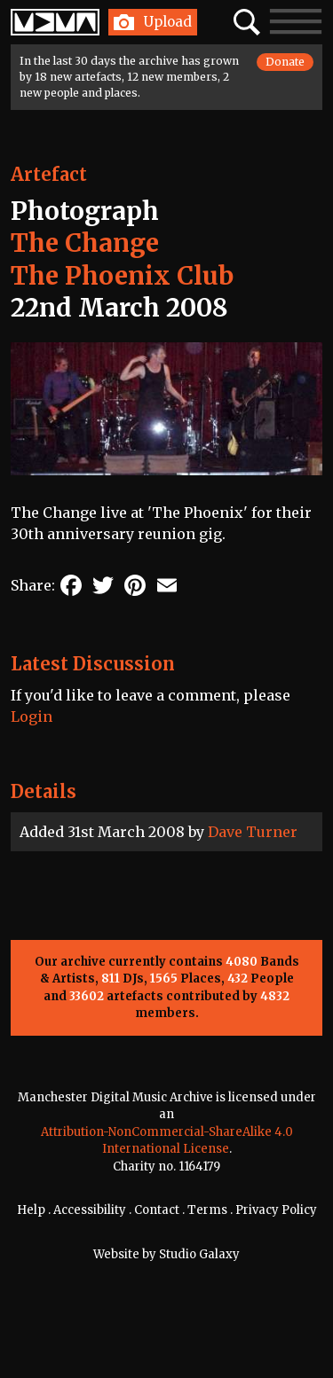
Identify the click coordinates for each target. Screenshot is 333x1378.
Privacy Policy (276, 1209)
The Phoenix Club (122, 276)
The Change (85, 243)
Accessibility (89, 1209)
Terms (207, 1209)
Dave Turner (252, 832)
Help (31, 1209)
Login (31, 716)
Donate (285, 61)
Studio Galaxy (199, 1254)
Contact (156, 1209)
